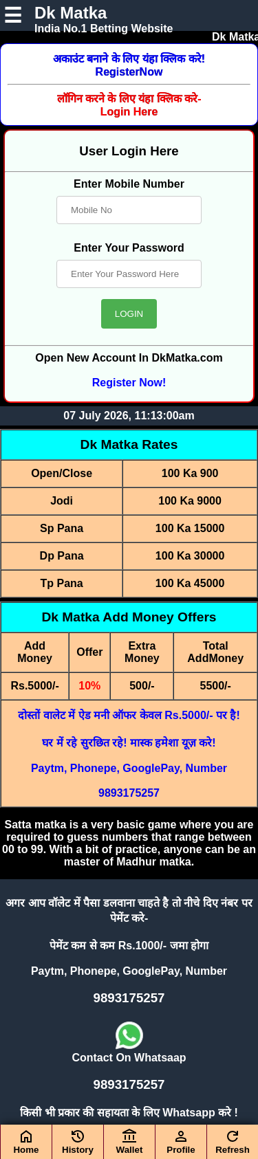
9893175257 (129, 793)
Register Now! (129, 382)
